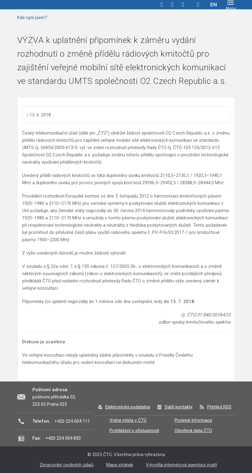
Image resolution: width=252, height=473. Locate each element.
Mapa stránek (119, 465)
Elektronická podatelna (127, 407)
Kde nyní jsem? (32, 17)
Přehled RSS (219, 407)
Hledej (198, 5)
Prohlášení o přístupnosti (134, 430)
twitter (172, 5)
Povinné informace (193, 420)
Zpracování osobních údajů (66, 465)
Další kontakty (178, 407)
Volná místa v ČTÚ (128, 420)
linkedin (183, 5)
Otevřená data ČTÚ (193, 430)
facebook (162, 5)
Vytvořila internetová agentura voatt (181, 465)
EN (213, 5)
